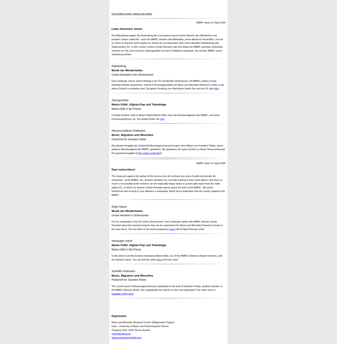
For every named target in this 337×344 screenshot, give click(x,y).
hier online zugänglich (149, 153)
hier (216, 88)
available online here (122, 293)
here (172, 229)
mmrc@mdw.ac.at (121, 333)
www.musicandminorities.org (126, 337)
